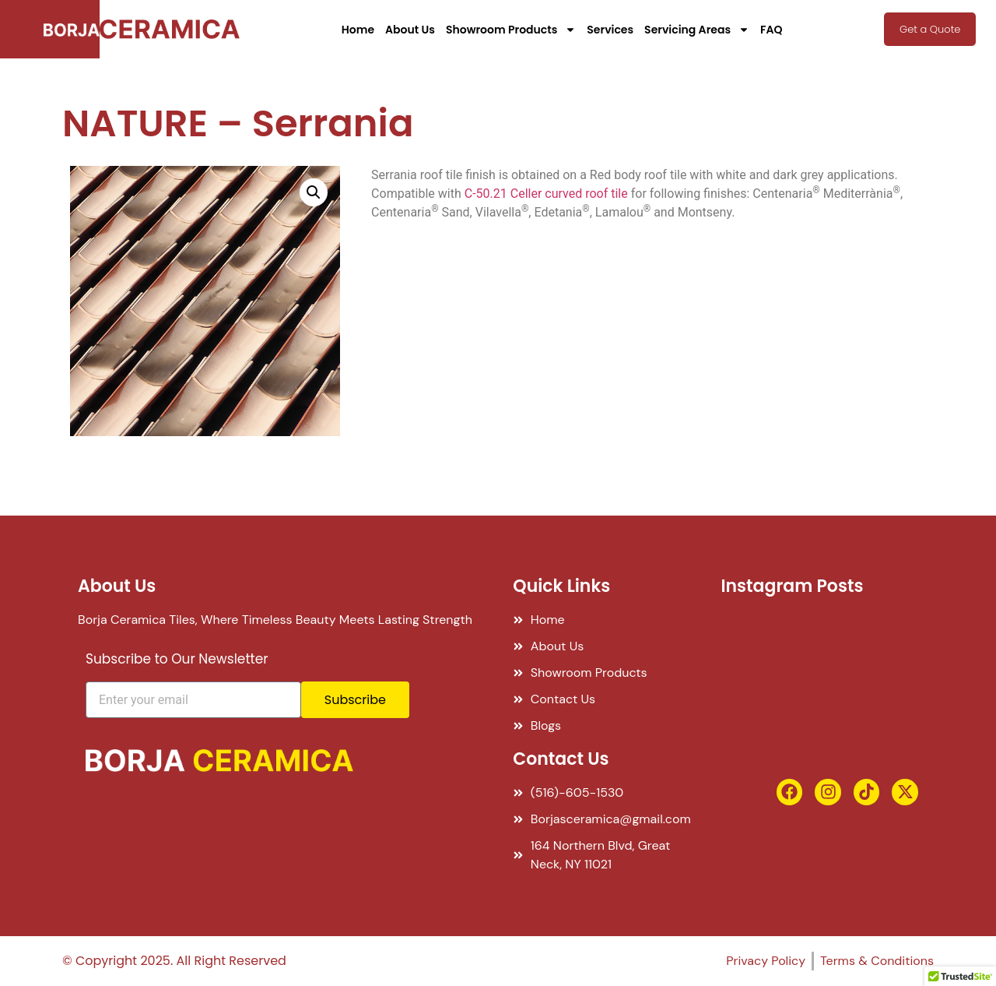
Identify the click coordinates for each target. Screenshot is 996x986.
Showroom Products (511, 29)
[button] (314, 192)
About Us (410, 29)
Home (358, 29)
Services (610, 29)
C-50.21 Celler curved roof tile (546, 193)
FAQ (771, 29)
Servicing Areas (696, 29)
